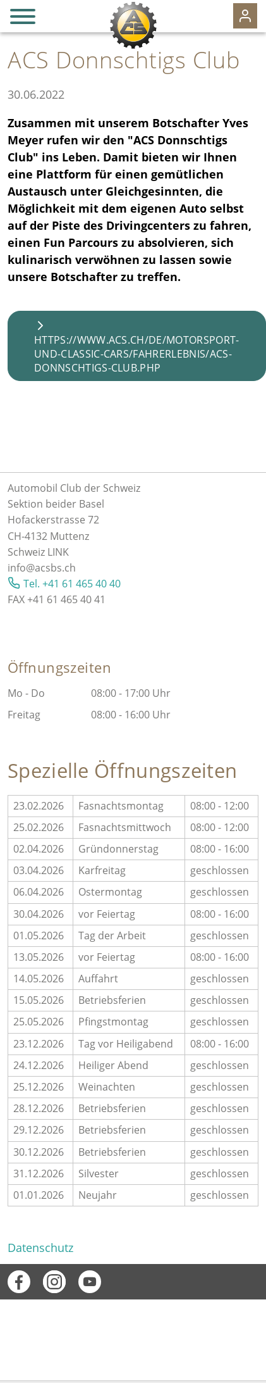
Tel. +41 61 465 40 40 (72, 584)
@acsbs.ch (51, 568)
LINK (58, 552)
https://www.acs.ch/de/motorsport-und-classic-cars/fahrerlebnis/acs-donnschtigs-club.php (136, 354)
